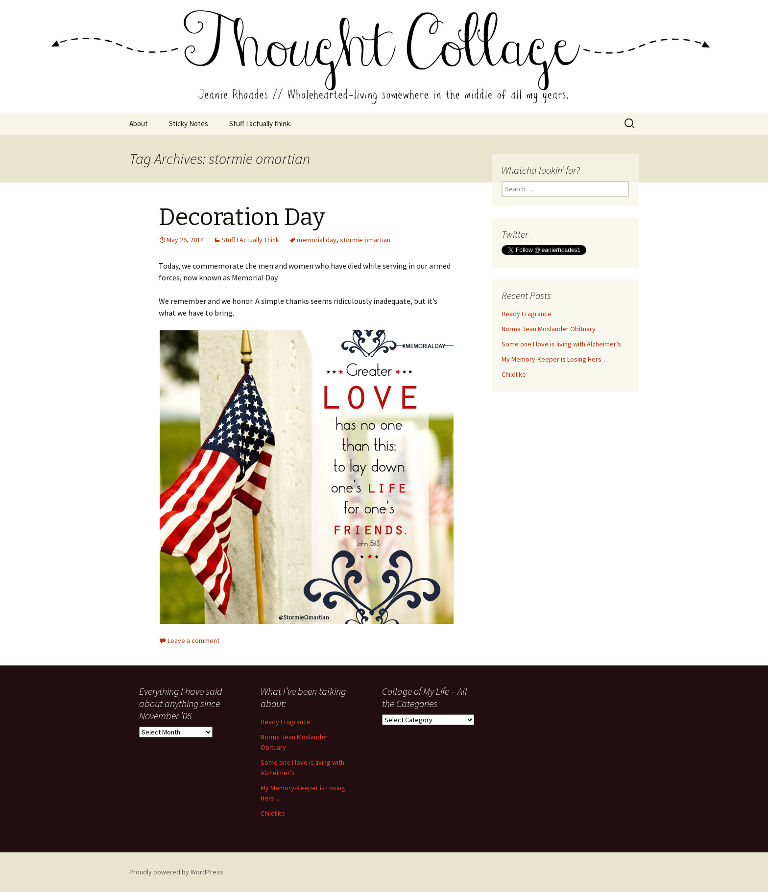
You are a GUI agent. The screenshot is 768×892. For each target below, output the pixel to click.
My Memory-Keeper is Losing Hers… (555, 359)
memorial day (316, 239)
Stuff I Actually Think (250, 239)
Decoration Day (242, 217)
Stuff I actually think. (260, 123)
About (138, 123)
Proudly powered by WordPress (176, 872)
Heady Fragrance (527, 313)
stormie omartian (365, 239)
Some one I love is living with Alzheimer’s (561, 344)
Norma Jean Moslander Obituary (549, 328)
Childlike (514, 374)
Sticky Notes (188, 123)
